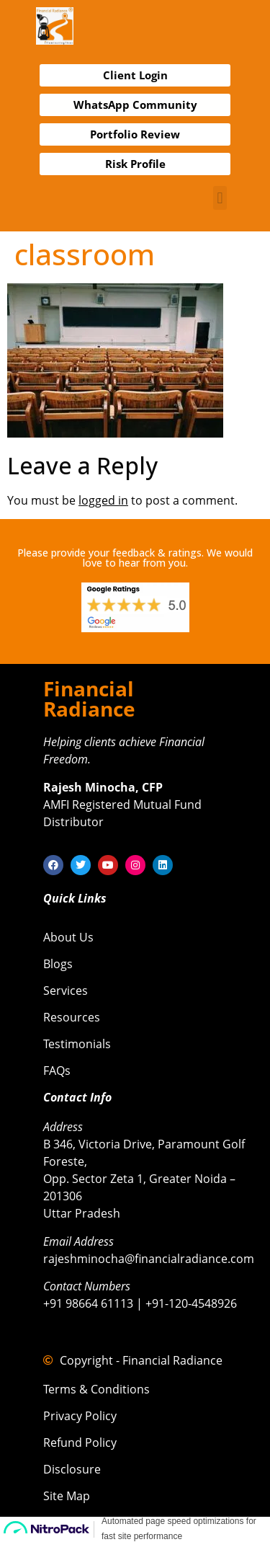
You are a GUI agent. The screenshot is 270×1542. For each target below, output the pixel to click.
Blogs (58, 964)
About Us (68, 937)
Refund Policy (80, 1442)
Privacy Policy (80, 1416)
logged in (103, 500)
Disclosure (72, 1469)
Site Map (66, 1496)
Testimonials (77, 1044)
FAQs (57, 1070)
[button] (220, 198)
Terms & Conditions (96, 1389)
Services (65, 990)
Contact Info (77, 1097)
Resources (71, 1017)
